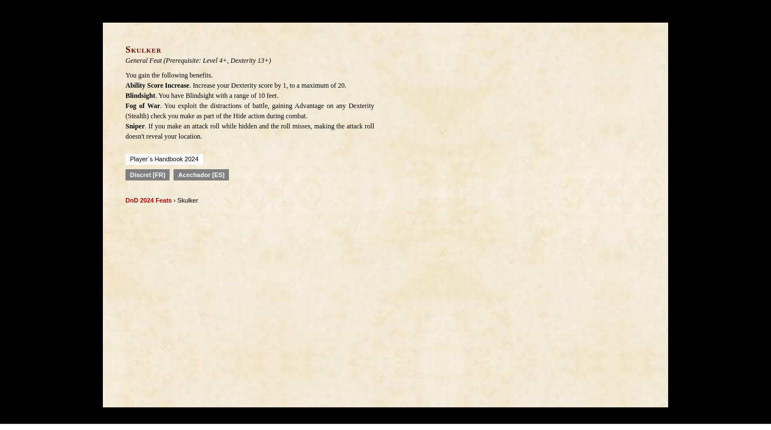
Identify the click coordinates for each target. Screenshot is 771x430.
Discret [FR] (147, 174)
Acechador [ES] (201, 174)
